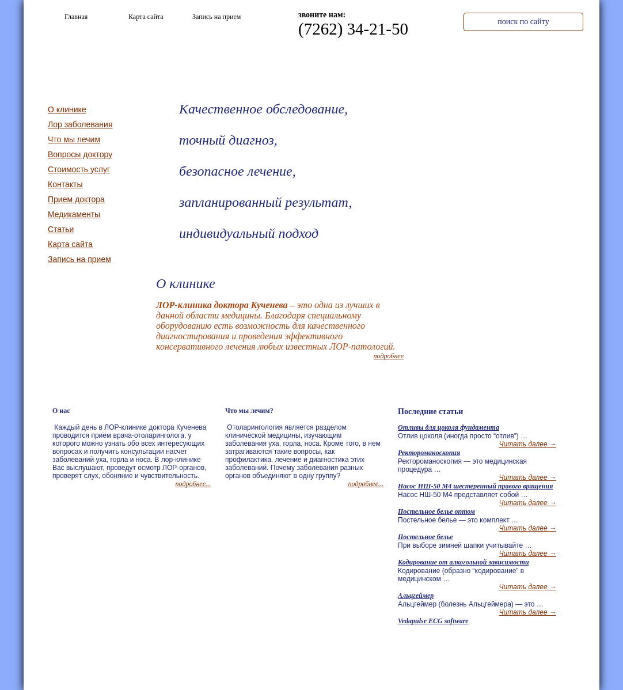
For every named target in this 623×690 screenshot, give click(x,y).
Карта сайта (70, 244)
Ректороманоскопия (429, 453)
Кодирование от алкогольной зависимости (463, 562)
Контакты (544, 62)
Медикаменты (74, 214)
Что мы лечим (381, 62)
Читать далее (527, 444)
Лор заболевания (80, 124)
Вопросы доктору (80, 154)
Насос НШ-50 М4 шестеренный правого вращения (475, 486)
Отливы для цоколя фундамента (448, 427)
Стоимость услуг (463, 62)
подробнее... (193, 484)
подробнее (389, 356)
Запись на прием (79, 259)
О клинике (301, 62)
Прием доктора (76, 199)
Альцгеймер (416, 596)
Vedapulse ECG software (433, 621)
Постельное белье (425, 537)
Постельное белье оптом (436, 511)
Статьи (61, 229)
